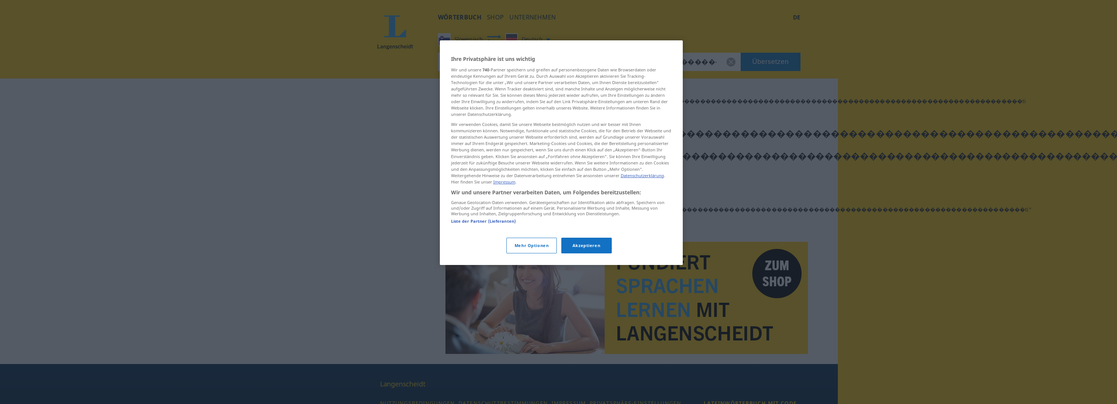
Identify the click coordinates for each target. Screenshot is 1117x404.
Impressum (504, 182)
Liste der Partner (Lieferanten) (483, 221)
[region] (561, 152)
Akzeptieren (586, 245)
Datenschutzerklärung (642, 175)
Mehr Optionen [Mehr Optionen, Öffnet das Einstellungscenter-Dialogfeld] (532, 245)
